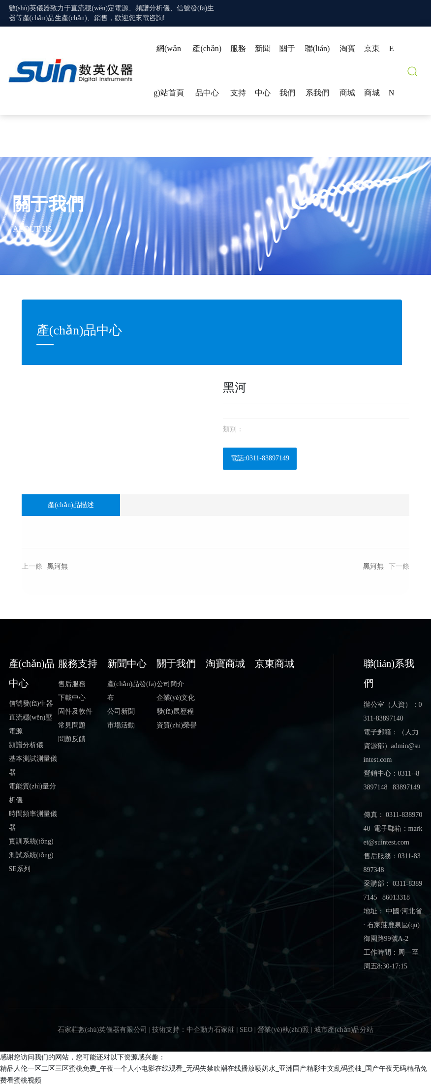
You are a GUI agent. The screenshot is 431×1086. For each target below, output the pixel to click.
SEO (246, 1029)
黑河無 (57, 566)
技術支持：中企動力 (183, 1029)
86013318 (396, 897)
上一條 (32, 566)
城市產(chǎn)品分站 (344, 1029)
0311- (406, 773)
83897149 (406, 787)
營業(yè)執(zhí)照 (283, 1029)
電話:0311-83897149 (259, 458)
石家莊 (224, 1029)
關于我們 (48, 204)
